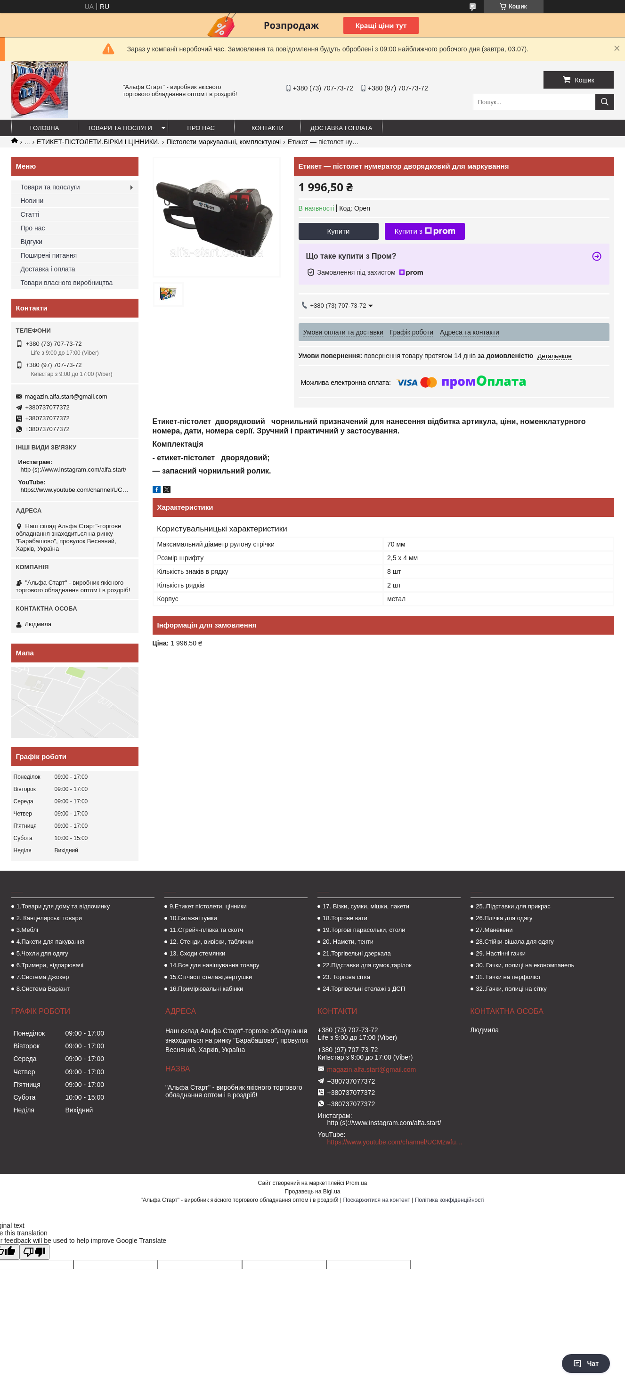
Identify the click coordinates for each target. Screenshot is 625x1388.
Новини (32, 200)
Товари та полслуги (50, 187)
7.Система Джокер (42, 976)
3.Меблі (27, 929)
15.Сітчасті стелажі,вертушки (211, 976)
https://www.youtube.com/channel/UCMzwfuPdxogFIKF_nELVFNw (76, 489)
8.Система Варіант (43, 988)
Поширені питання (49, 255)
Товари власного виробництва (67, 282)
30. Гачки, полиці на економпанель (525, 965)
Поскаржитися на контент (376, 1200)
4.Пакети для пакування (50, 941)
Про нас (201, 127)
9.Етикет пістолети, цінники (208, 906)
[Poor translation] (34, 1252)
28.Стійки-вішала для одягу (514, 941)
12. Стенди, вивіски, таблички (211, 941)
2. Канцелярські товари (49, 918)
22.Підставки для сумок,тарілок (367, 965)
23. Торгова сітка (346, 976)
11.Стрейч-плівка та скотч (206, 929)
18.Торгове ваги (345, 918)
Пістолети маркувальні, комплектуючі (223, 142)
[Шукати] (604, 102)
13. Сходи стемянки (197, 953)
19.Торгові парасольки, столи (364, 929)
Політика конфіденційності (450, 1200)
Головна (44, 127)
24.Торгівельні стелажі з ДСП (364, 988)
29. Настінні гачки (501, 953)
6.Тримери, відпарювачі (49, 965)
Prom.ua (356, 1183)
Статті (30, 214)
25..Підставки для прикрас (513, 906)
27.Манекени (494, 929)
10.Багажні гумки (193, 918)
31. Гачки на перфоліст (508, 976)
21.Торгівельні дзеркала (357, 953)
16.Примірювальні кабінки (206, 988)
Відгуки (32, 241)
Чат (586, 1363)
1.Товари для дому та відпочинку (63, 906)
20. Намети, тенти (348, 941)
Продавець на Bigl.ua (312, 1191)
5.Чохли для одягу (42, 953)
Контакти (268, 127)
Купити (338, 231)
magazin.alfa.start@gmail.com (66, 396)
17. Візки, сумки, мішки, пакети (366, 906)
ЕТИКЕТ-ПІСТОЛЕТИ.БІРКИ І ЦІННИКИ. (98, 142)
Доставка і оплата (341, 127)
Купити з (425, 231)
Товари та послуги (120, 127)
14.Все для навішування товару (215, 965)
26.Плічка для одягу (504, 918)
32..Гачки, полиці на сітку (511, 988)
